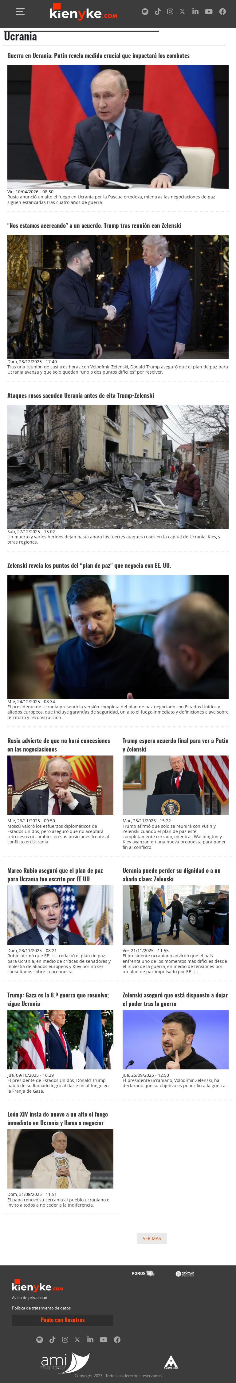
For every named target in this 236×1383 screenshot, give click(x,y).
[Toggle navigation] (20, 11)
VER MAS (152, 1238)
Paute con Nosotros (63, 1320)
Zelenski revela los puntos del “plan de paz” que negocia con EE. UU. (89, 566)
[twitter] (183, 12)
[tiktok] (158, 12)
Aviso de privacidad (29, 1297)
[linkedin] (195, 12)
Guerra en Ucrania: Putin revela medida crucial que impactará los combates (98, 56)
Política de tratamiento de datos (41, 1308)
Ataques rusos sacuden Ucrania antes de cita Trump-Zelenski (80, 396)
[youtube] (209, 12)
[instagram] (170, 12)
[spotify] (145, 12)
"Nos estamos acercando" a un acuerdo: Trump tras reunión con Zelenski (94, 226)
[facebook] (222, 12)
